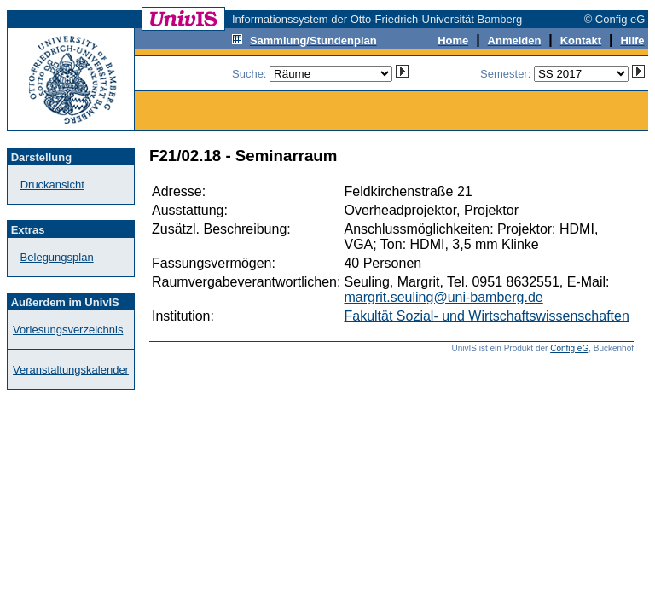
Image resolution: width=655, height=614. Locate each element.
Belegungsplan (57, 257)
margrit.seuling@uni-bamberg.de (443, 297)
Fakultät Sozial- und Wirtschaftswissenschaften (486, 316)
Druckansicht (52, 184)
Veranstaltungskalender (71, 369)
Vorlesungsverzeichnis (68, 329)
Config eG (569, 348)
